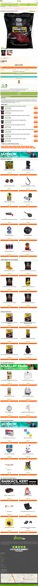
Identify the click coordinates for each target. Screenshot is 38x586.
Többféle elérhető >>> (19, 74)
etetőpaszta (22, 146)
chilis (31, 147)
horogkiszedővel (4, 147)
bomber (18, 146)
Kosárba (35, 108)
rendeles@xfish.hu (4, 571)
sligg (8, 147)
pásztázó (27, 146)
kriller (23, 147)
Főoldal (1, 554)
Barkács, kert (28, 5)
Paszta (9, 57)
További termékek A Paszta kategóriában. (9, 259)
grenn (12, 147)
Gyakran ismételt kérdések (3, 567)
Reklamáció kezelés (3, 565)
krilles (19, 147)
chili (34, 147)
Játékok (10, 5)
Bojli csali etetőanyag (5, 57)
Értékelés (3, 97)
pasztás (31, 146)
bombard (14, 146)
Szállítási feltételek (3, 559)
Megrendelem (35, 585)
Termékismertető (5, 96)
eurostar (6, 146)
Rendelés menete (2, 557)
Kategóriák (10, 6)
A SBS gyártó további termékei (6, 311)
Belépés (1, 562)
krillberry (15, 147)
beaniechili (27, 147)
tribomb (11, 146)
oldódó (3, 146)
